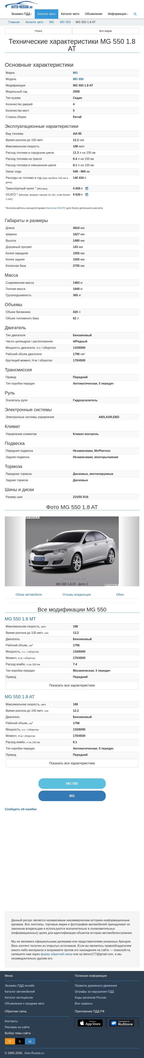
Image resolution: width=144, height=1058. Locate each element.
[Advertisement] (72, 861)
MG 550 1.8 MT (20, 618)
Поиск (38, 30)
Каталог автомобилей (20, 991)
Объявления (93, 13)
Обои (119, 594)
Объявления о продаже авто (24, 1003)
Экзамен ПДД (21, 13)
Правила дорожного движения (96, 985)
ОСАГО (61, 208)
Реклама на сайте (17, 1027)
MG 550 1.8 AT (20, 696)
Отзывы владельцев (77, 594)
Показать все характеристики (72, 685)
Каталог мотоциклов (19, 997)
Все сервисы (84, 1003)
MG (51, 22)
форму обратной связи (56, 954)
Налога (50, 208)
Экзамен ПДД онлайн (20, 985)
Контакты (11, 1021)
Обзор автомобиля (29, 594)
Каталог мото (70, 13)
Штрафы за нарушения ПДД (94, 991)
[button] (15, 551)
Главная (14, 22)
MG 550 (65, 22)
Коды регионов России (90, 997)
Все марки (105, 30)
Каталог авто (46, 13)
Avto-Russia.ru (34, 1053)
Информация (118, 13)
